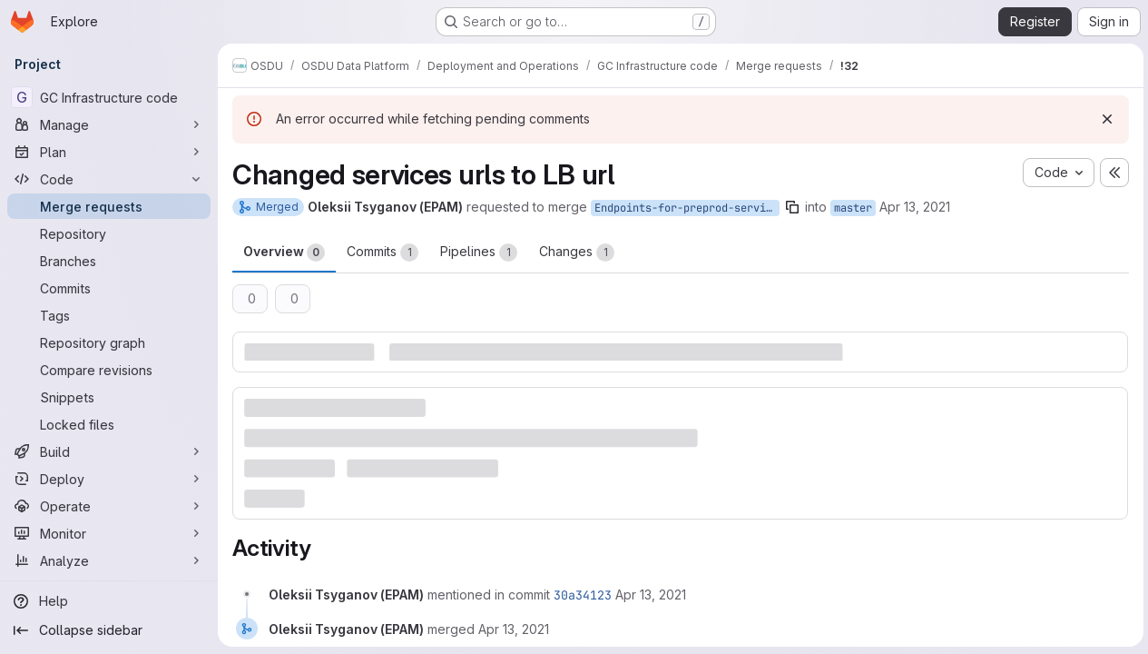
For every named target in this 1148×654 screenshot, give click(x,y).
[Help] (109, 601)
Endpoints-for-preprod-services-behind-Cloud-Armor (687, 208)
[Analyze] (109, 560)
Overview (284, 252)
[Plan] (109, 151)
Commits (382, 252)
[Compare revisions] (109, 369)
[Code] (109, 179)
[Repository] (109, 233)
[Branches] (109, 260)
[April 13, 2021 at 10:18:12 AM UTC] (650, 593)
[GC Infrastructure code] (109, 97)
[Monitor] (109, 533)
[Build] (109, 451)
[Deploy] (109, 478)
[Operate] (109, 506)
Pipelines (478, 252)
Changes (576, 252)
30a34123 (583, 594)
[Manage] (109, 124)
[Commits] (109, 288)
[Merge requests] (109, 206)
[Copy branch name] (792, 207)
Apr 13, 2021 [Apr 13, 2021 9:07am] (914, 206)
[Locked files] (109, 424)
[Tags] (109, 315)
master (853, 208)
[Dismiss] (1104, 119)
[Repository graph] (109, 342)
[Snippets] (109, 397)
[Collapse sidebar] (109, 630)
